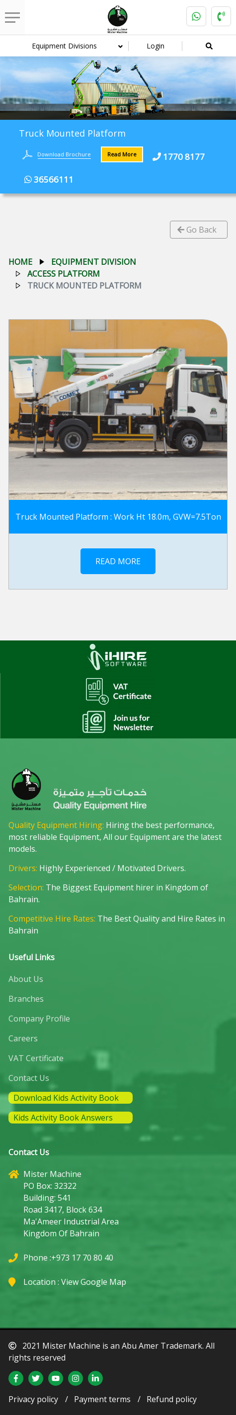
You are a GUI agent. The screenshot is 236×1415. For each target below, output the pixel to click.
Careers (23, 1038)
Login (155, 45)
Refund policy (172, 1399)
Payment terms (102, 1399)
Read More (122, 154)
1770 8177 (179, 156)
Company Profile (39, 1018)
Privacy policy (33, 1399)
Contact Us (28, 1078)
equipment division (93, 261)
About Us (25, 979)
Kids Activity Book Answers (63, 1117)
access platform (63, 273)
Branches (26, 998)
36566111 (49, 179)
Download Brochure (64, 154)
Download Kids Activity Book (66, 1097)
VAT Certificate (36, 1058)
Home (20, 261)
